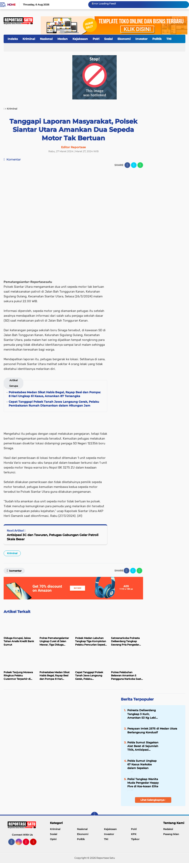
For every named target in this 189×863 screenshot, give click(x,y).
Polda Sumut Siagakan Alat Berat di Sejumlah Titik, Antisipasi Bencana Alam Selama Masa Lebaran (142, 746)
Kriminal (29, 39)
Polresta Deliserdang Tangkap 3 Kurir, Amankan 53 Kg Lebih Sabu (142, 714)
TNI (168, 39)
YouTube (36, 844)
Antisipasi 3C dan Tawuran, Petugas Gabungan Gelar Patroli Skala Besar (52, 537)
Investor (141, 39)
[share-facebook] (127, 165)
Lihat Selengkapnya (153, 799)
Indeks (13, 39)
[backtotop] (94, 815)
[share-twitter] (134, 165)
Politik (157, 39)
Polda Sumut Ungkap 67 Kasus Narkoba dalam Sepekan (142, 764)
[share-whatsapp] (140, 165)
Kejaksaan (80, 39)
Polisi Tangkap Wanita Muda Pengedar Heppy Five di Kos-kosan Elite (143, 782)
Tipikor (135, 839)
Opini (53, 839)
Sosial (108, 39)
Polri (96, 39)
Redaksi (168, 829)
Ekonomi (124, 39)
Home (11, 4)
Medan (62, 39)
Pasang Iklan (171, 834)
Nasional (46, 39)
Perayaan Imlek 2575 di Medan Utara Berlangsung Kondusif (152, 730)
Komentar (12, 159)
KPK (133, 834)
